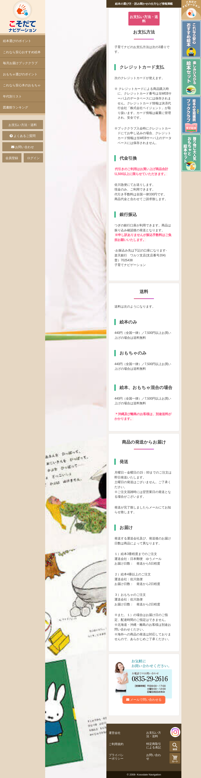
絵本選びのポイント (17, 41)
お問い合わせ (22, 147)
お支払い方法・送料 (22, 125)
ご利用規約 (116, 744)
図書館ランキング (15, 107)
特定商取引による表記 (153, 745)
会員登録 (11, 158)
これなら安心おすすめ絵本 (22, 52)
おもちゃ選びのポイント (20, 74)
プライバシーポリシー (116, 756)
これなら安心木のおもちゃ (22, 85)
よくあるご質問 (23, 136)
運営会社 (115, 732)
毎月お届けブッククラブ (20, 63)
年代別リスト (12, 96)
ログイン (33, 158)
